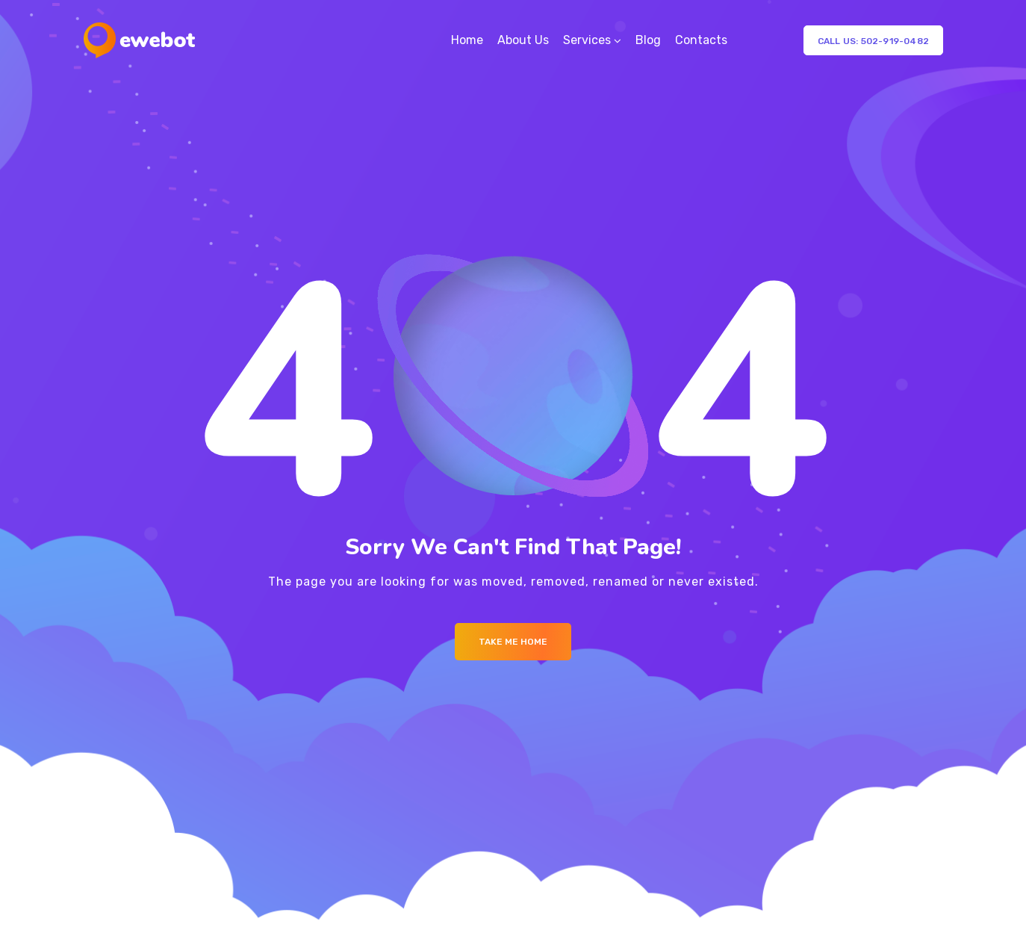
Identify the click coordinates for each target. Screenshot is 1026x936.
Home (467, 40)
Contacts (701, 40)
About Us (523, 40)
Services (587, 40)
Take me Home (513, 641)
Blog (648, 40)
